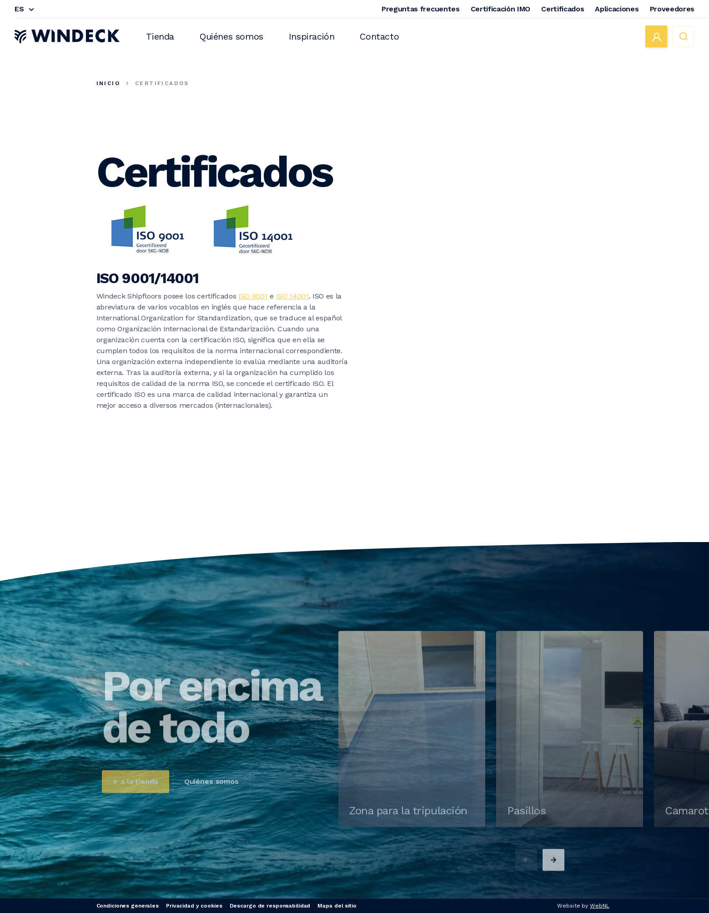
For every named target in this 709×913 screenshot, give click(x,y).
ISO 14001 (292, 296)
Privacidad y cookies (194, 906)
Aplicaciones (617, 9)
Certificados (562, 9)
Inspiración (312, 36)
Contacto (379, 36)
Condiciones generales (127, 906)
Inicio (108, 83)
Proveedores (672, 9)
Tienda (160, 36)
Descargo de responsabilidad (270, 906)
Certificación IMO (501, 9)
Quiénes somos (231, 36)
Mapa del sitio (336, 906)
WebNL (599, 906)
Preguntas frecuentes (421, 9)
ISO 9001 (252, 296)
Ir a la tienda (135, 809)
